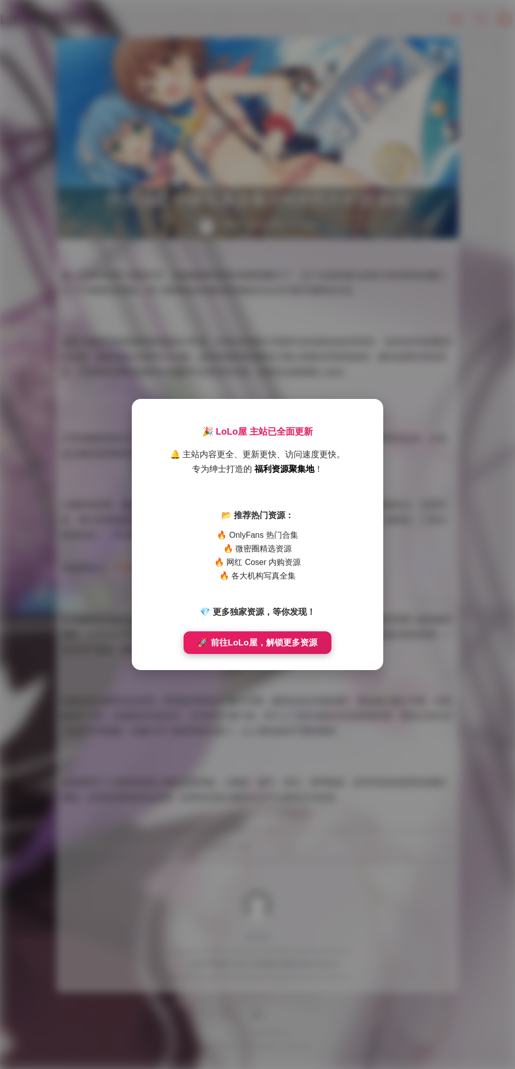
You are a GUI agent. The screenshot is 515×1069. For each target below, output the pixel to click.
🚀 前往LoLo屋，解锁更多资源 (257, 642)
